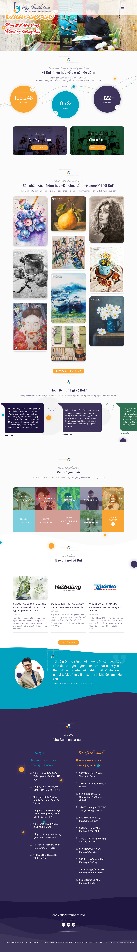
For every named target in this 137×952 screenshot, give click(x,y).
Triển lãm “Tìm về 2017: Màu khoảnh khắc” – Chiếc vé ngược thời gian (105, 607)
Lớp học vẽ (129, 942)
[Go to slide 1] (68, 49)
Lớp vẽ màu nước (85, 942)
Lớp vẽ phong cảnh (67, 942)
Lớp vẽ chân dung (49, 942)
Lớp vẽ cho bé (9, 942)
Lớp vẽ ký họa (101, 942)
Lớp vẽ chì (22, 942)
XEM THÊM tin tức (68, 642)
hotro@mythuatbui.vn (68, 920)
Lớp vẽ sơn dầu (116, 942)
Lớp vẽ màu (33, 942)
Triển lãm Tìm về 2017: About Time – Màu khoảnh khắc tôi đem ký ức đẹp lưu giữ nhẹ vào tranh (30, 607)
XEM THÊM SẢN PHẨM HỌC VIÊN (68, 371)
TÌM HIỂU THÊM (39, 148)
